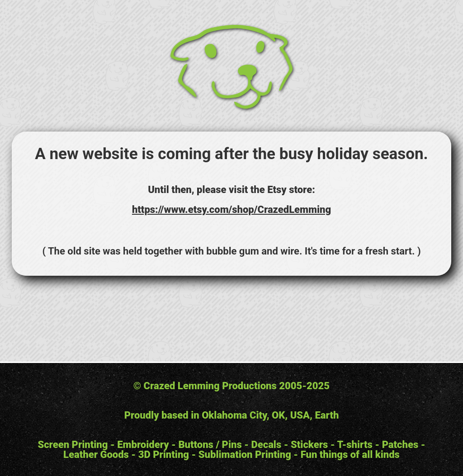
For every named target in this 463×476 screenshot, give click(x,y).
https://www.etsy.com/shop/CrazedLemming (231, 209)
